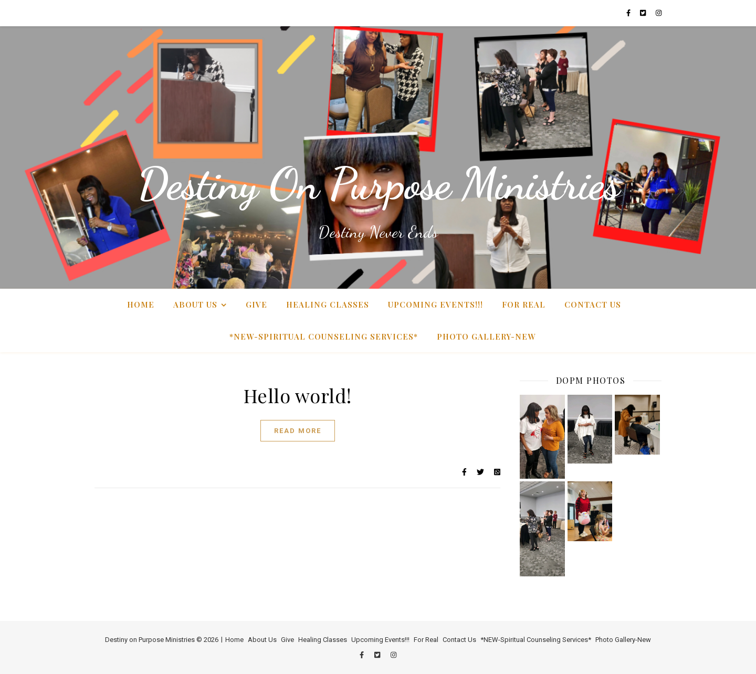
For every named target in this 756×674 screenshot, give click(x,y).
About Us (195, 304)
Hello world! (298, 395)
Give (256, 304)
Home (140, 304)
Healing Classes (327, 304)
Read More (297, 431)
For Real (523, 304)
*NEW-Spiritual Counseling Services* (323, 336)
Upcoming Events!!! (435, 304)
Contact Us (592, 304)
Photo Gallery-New (486, 336)
